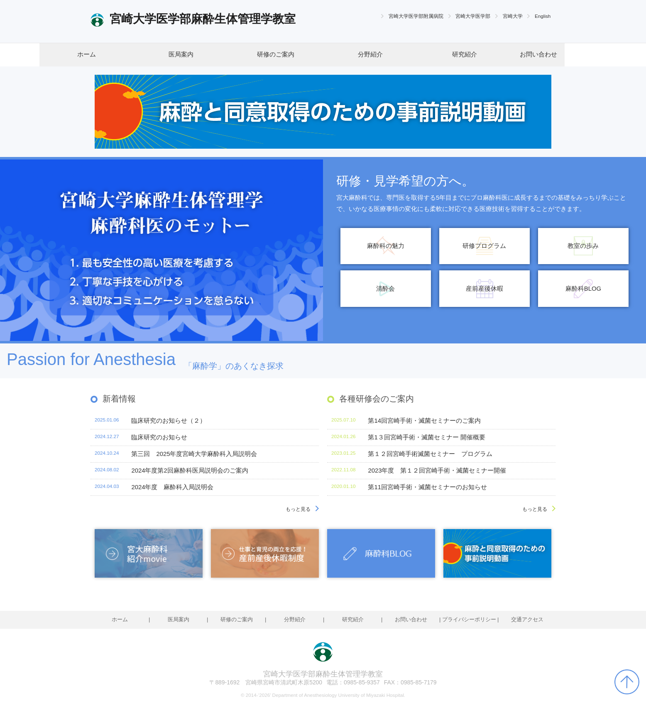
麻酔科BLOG (583, 288)
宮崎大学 (513, 16)
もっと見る (298, 509)
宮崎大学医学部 (472, 16)
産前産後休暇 (484, 288)
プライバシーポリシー (469, 619)
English (543, 16)
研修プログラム (484, 246)
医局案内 (181, 54)
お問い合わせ (538, 54)
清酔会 (385, 288)
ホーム (86, 54)
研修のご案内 (275, 54)
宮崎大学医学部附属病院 (416, 16)
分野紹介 (370, 54)
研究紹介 (464, 54)
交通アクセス (527, 619)
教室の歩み (583, 246)
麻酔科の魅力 (385, 246)
